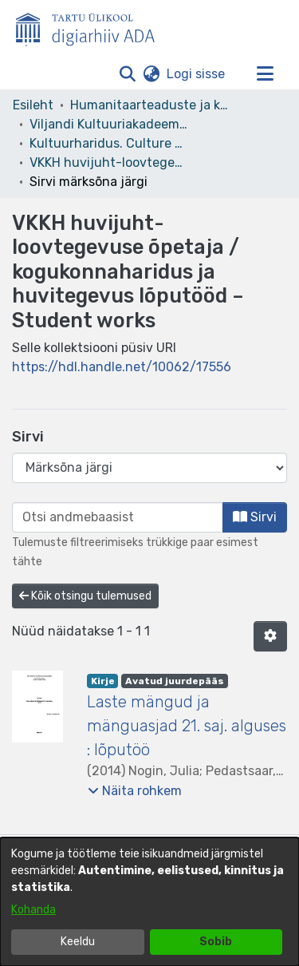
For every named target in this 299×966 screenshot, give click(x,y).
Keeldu (78, 941)
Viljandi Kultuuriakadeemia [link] (109, 124)
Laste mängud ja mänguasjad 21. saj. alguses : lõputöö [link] (186, 725)
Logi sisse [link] (196, 73)
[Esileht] (91, 26)
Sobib (215, 941)
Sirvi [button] (255, 517)
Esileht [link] (33, 105)
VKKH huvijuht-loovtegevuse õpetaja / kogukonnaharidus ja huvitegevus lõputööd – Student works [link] (109, 162)
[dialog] (149, 901)
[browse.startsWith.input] (117, 517)
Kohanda (33, 910)
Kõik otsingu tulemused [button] (85, 596)
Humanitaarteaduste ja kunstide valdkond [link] (150, 105)
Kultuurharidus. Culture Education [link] (109, 143)
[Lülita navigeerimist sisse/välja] (264, 74)
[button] (127, 74)
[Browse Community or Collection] (149, 468)
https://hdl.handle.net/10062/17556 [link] (121, 366)
